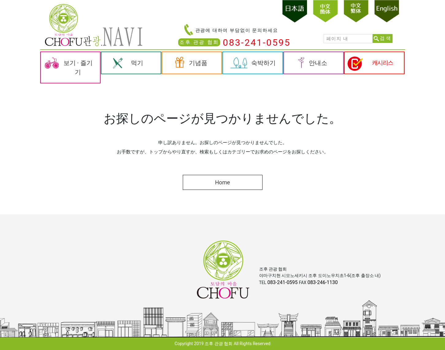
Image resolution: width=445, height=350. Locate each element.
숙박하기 (263, 63)
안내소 (318, 63)
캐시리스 (382, 62)
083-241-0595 (257, 42)
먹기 (137, 63)
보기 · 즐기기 (78, 67)
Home (222, 182)
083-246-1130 (323, 282)
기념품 (198, 63)
